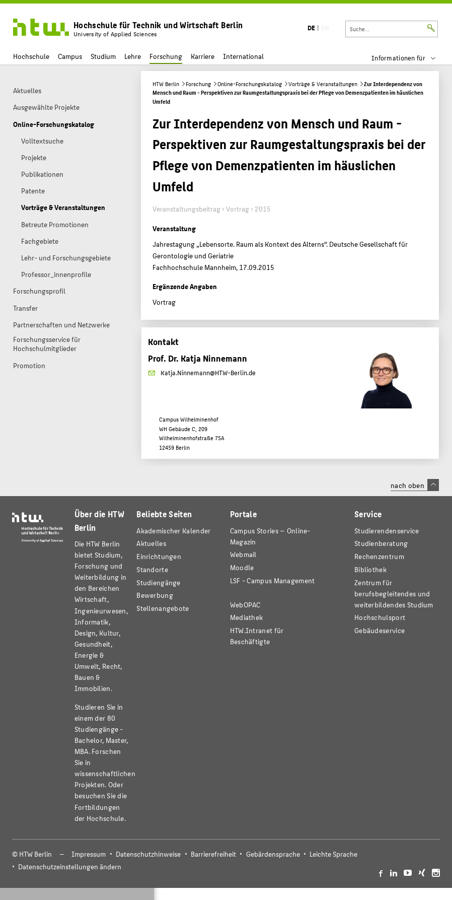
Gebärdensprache (273, 854)
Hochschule (31, 56)
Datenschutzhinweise (148, 854)
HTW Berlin (166, 84)
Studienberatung (381, 543)
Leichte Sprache (333, 854)
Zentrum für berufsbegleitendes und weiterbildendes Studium (393, 593)
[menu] (410, 57)
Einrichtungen (158, 556)
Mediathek (246, 617)
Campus (70, 56)
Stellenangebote (162, 608)
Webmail (243, 554)
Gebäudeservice (379, 630)
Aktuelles (151, 543)
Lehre (132, 56)
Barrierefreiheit (213, 854)
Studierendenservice (386, 530)
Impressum (88, 854)
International (243, 56)
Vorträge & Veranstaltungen (322, 84)
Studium (103, 56)
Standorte (152, 569)
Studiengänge (158, 582)
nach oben (415, 485)
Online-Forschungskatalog (249, 84)
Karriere (202, 56)
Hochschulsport (379, 617)
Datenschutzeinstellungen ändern (69, 866)
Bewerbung (154, 595)
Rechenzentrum (379, 556)
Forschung (165, 56)
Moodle (242, 567)
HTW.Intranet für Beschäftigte (257, 636)
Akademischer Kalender (173, 530)
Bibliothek (370, 569)
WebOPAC (245, 604)
